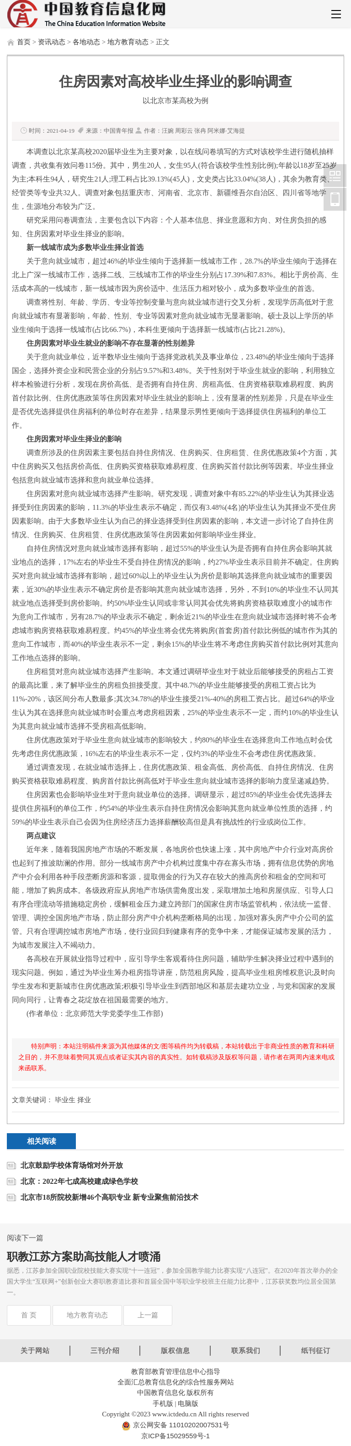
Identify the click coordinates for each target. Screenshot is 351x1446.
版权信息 (175, 1350)
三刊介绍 (105, 1350)
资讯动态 (51, 42)
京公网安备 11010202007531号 (180, 1425)
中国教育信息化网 (335, 175)
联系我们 (246, 1350)
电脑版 (188, 1403)
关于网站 (35, 1350)
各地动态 (86, 42)
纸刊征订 (315, 1350)
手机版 (163, 1403)
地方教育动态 (128, 42)
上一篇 (148, 1315)
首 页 (29, 1315)
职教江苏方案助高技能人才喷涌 (83, 1257)
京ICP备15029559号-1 (175, 1436)
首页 (24, 42)
